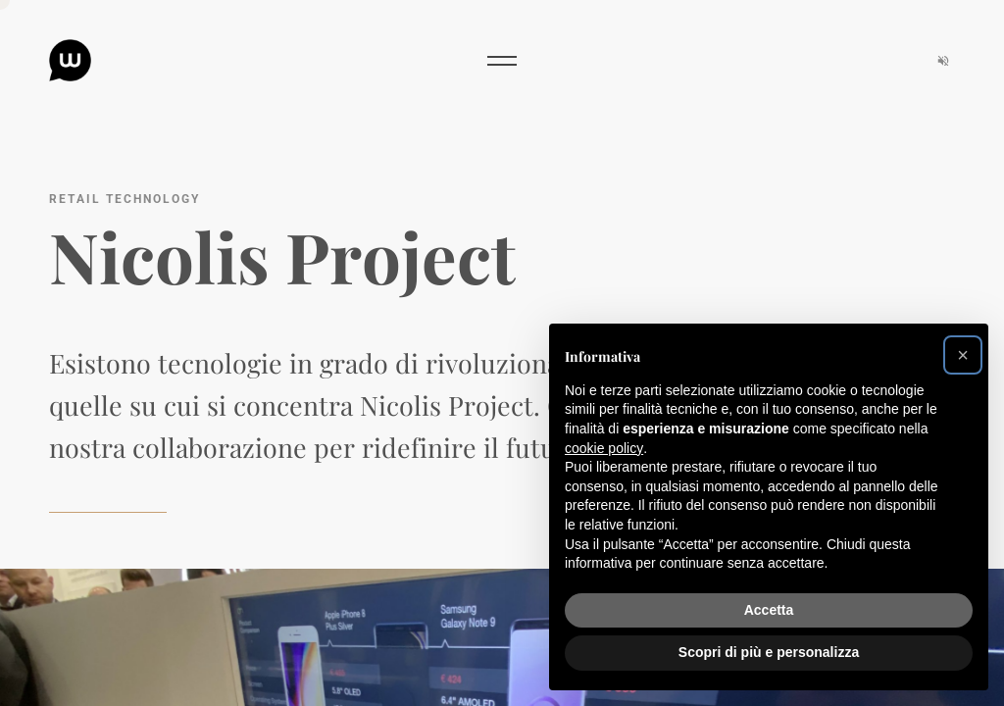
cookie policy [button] (604, 448)
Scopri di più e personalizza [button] (768, 652)
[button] (963, 355)
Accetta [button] (769, 610)
